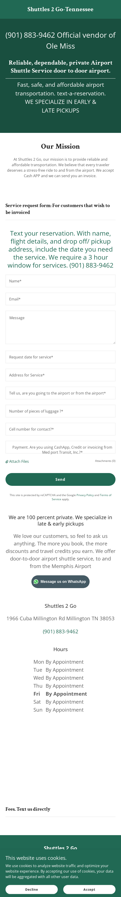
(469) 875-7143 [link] (60, 859)
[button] (7, 461)
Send (60, 479)
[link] (61, 9)
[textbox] (61, 281)
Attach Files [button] (19, 461)
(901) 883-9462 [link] (30, 35)
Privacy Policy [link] (85, 495)
